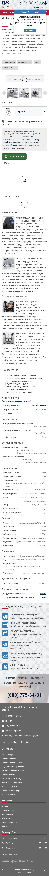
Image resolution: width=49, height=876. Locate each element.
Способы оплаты (10, 854)
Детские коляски (9, 759)
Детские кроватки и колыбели (14, 763)
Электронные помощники (12, 783)
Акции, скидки (7, 755)
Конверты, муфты (9, 787)
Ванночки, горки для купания (14, 779)
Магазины (7, 800)
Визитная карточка (13, 731)
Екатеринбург (7, 815)
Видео (37, 62)
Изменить (30, 31)
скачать (43, 594)
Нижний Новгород (9, 823)
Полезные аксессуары (11, 791)
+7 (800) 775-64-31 (13, 716)
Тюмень (5, 826)
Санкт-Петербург (9, 811)
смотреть (42, 597)
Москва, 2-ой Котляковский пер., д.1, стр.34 (23, 736)
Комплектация (9, 62)
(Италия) (38, 406)
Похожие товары (10, 67)
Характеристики (24, 62)
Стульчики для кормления (13, 767)
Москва (5, 807)
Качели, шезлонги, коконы (13, 771)
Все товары (7, 748)
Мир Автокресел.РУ (10, 795)
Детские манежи (9, 775)
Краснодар (6, 818)
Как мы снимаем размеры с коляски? (16, 401)
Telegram (9, 721)
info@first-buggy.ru (12, 726)
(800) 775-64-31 (9, 12)
